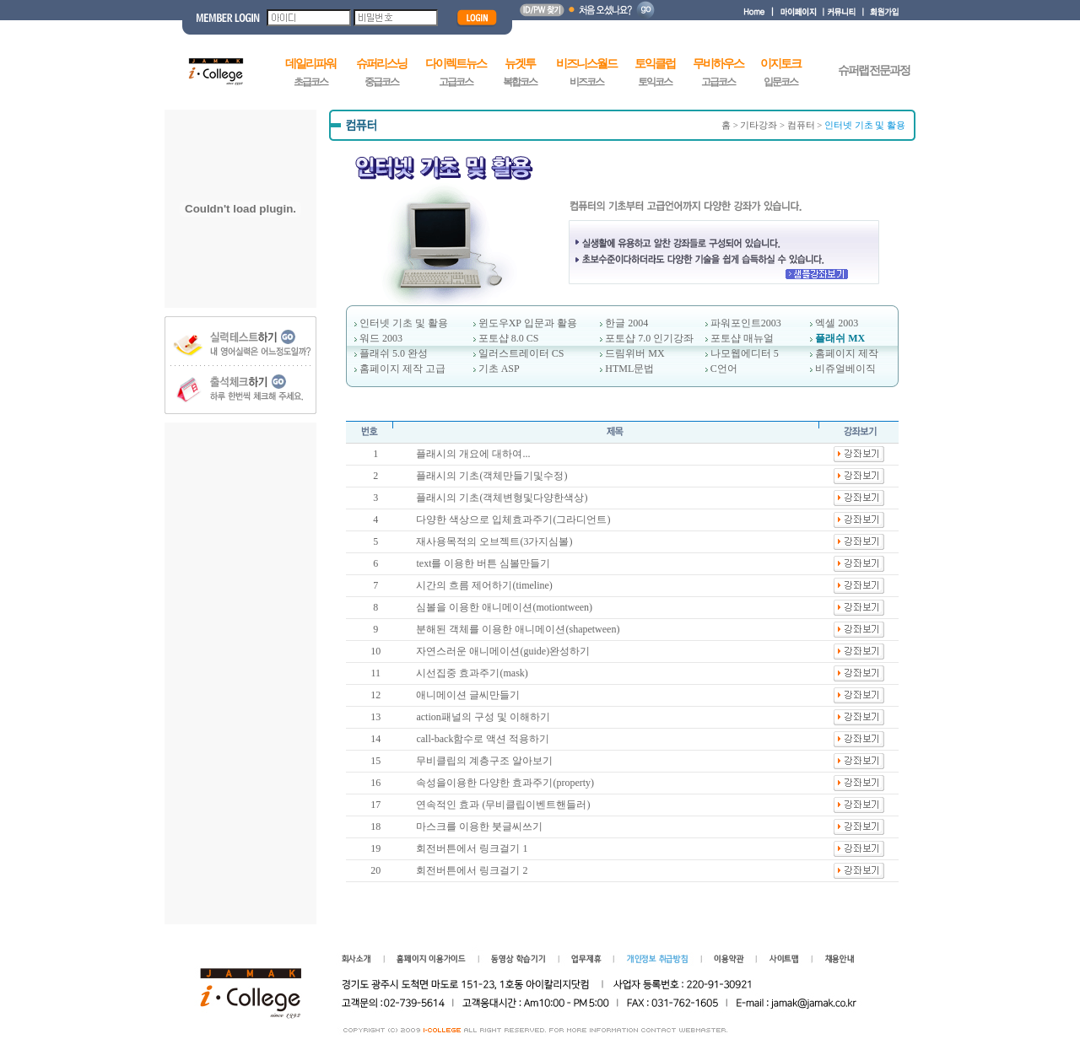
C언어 (723, 368)
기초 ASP (499, 368)
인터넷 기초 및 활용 (403, 323)
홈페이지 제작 (846, 353)
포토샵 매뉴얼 (742, 338)
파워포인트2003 (745, 323)
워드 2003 (380, 338)
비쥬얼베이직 (845, 368)
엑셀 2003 (836, 323)
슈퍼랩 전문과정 (874, 70)
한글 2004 (626, 323)
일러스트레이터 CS (521, 353)
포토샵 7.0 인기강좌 (649, 338)
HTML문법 (629, 368)
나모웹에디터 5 (744, 353)
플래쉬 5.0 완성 (393, 353)
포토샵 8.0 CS (508, 338)
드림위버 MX (634, 353)
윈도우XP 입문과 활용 (527, 323)
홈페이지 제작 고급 (402, 368)
